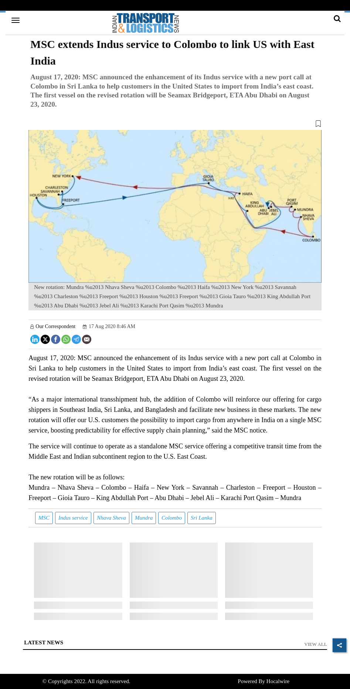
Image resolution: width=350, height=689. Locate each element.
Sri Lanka (202, 518)
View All (315, 644)
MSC (44, 518)
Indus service (73, 518)
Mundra (144, 518)
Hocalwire (277, 681)
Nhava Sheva (111, 518)
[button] (174, 125)
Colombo (172, 518)
